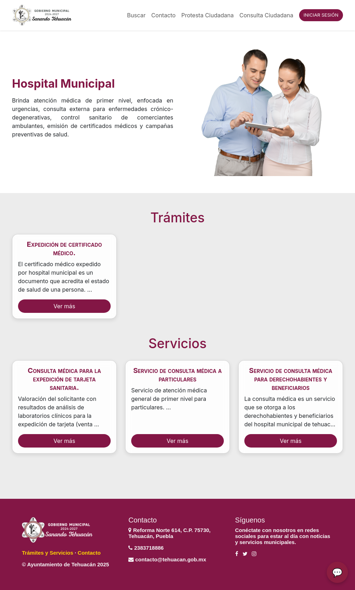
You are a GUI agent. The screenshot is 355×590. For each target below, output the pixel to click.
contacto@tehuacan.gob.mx (170, 559)
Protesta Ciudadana (207, 15)
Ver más (64, 306)
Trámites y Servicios (47, 553)
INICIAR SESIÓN (321, 15)
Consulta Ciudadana (266, 15)
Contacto (163, 15)
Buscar (136, 15)
